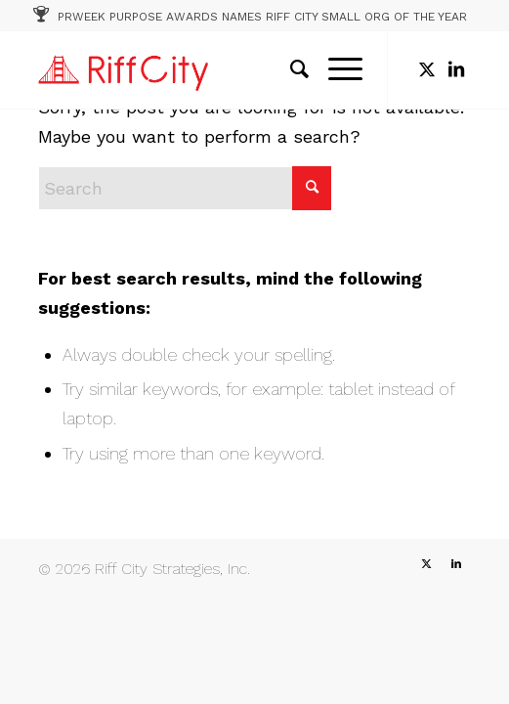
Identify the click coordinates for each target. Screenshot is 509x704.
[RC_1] (211, 69)
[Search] (290, 69)
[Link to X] (427, 69)
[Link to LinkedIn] (456, 69)
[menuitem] (290, 69)
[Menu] (335, 69)
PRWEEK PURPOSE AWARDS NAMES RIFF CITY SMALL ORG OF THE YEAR (262, 16)
